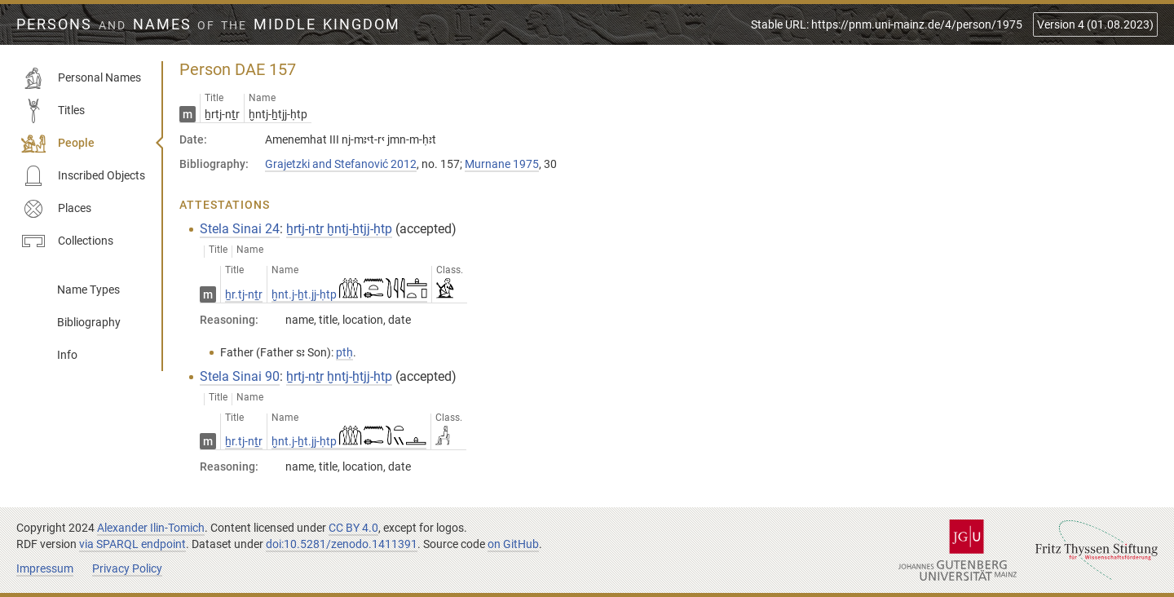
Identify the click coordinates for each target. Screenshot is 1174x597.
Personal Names (81, 78)
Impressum (44, 568)
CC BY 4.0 (353, 527)
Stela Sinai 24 (240, 229)
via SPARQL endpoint (132, 544)
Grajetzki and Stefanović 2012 (341, 163)
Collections (67, 241)
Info (67, 354)
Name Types (88, 289)
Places (56, 209)
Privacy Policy (127, 568)
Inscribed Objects (83, 176)
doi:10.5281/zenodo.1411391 (341, 544)
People (58, 143)
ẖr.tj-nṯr (244, 294)
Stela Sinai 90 (240, 376)
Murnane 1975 (502, 163)
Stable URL (886, 24)
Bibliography (89, 322)
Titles (53, 111)
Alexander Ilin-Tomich (151, 527)
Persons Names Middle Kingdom (208, 24)
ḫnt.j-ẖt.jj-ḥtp (349, 294)
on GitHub (513, 544)
